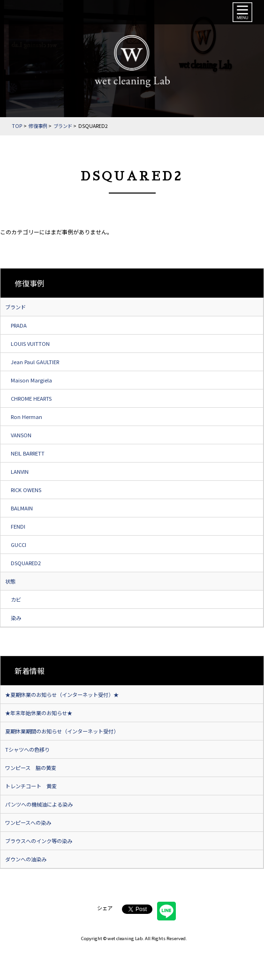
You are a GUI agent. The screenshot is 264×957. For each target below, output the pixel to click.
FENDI (18, 526)
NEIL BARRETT (28, 453)
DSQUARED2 (26, 563)
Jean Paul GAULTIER (35, 362)
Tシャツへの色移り (27, 749)
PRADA (19, 325)
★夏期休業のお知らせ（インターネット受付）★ (62, 694)
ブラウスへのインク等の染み (38, 841)
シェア (105, 908)
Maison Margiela (31, 380)
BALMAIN (22, 508)
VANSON (21, 435)
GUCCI (18, 544)
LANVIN (20, 471)
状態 (10, 581)
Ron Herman (26, 416)
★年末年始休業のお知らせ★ (38, 713)
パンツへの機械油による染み (39, 804)
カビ (16, 599)
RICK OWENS (26, 489)
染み (16, 617)
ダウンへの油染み (25, 859)
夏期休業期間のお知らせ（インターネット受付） (62, 731)
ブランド (15, 307)
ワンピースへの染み (28, 822)
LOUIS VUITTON (30, 343)
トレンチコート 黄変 (31, 786)
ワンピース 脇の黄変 (30, 767)
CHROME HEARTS (31, 398)
